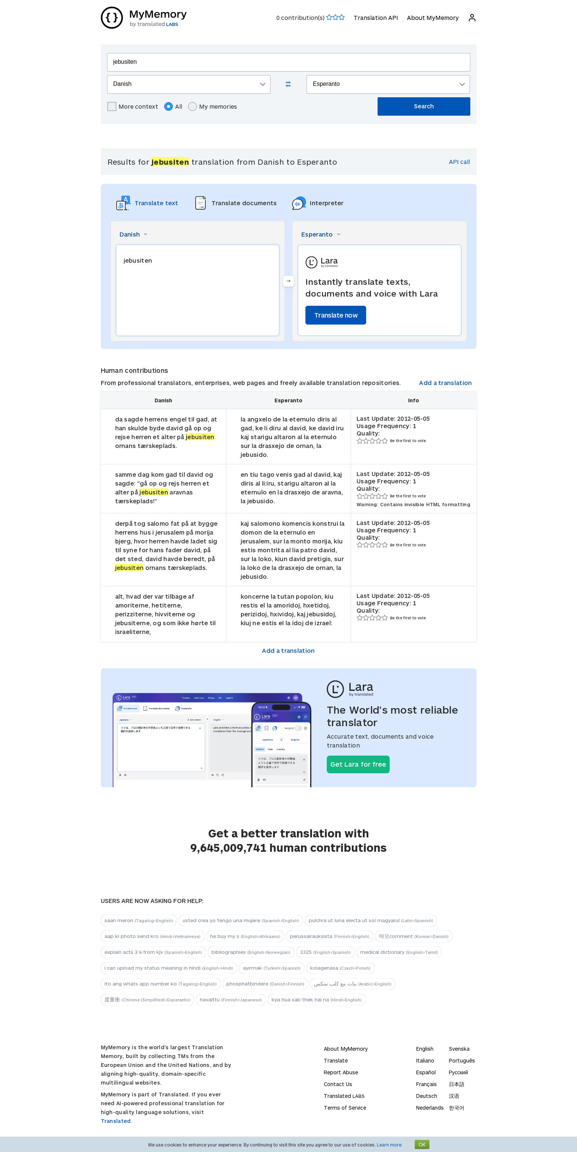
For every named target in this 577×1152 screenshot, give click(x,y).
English (424, 1049)
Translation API (376, 17)
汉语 (454, 1096)
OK (422, 1144)
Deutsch (426, 1096)
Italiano (425, 1060)
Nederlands (430, 1107)
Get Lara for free (358, 764)
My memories (212, 106)
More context (132, 106)
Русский (458, 1072)
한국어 (456, 1107)
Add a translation (445, 382)
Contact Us (338, 1084)
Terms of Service (345, 1107)
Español (426, 1072)
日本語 (456, 1084)
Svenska (459, 1049)
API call (459, 161)
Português (462, 1060)
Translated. (116, 1121)
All (173, 106)
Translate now (335, 315)
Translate (336, 1060)
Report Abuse (341, 1072)
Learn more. (390, 1144)
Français (426, 1084)
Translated (344, 1096)
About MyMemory (433, 17)
